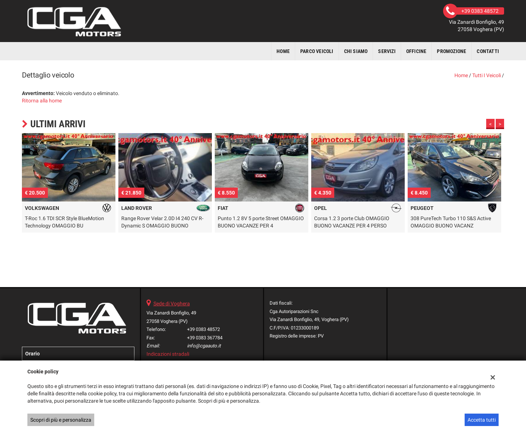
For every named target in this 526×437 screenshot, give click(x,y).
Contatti (488, 51)
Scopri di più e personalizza (60, 420)
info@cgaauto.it (204, 346)
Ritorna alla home (42, 100)
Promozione (451, 51)
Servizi (386, 51)
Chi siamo (356, 51)
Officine (416, 51)
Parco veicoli (316, 51)
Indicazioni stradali (167, 354)
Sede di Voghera (171, 303)
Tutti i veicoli (486, 75)
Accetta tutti (482, 420)
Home (283, 51)
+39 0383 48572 (203, 329)
